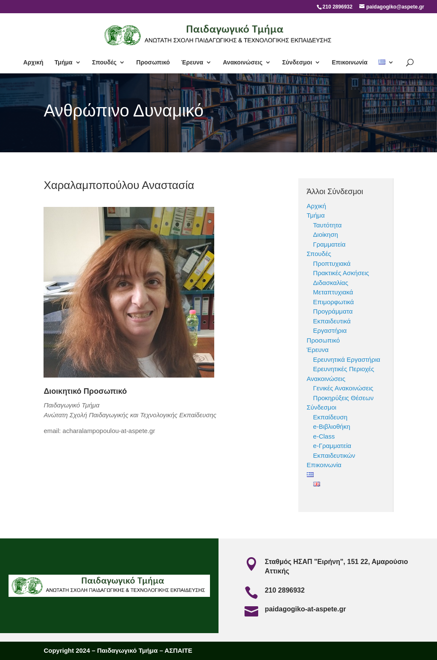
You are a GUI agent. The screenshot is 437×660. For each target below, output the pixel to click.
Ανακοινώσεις (242, 62)
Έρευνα (192, 62)
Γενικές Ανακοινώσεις (343, 388)
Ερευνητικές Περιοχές (343, 368)
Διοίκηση (325, 234)
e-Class (324, 436)
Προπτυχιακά (332, 263)
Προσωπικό (153, 62)
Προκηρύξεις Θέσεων (343, 397)
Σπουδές (104, 62)
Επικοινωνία (349, 62)
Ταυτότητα (327, 225)
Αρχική (33, 62)
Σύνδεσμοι (297, 62)
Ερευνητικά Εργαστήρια (346, 359)
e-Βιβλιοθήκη (331, 426)
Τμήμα (64, 62)
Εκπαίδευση (330, 417)
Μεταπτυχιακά (333, 292)
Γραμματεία (329, 244)
